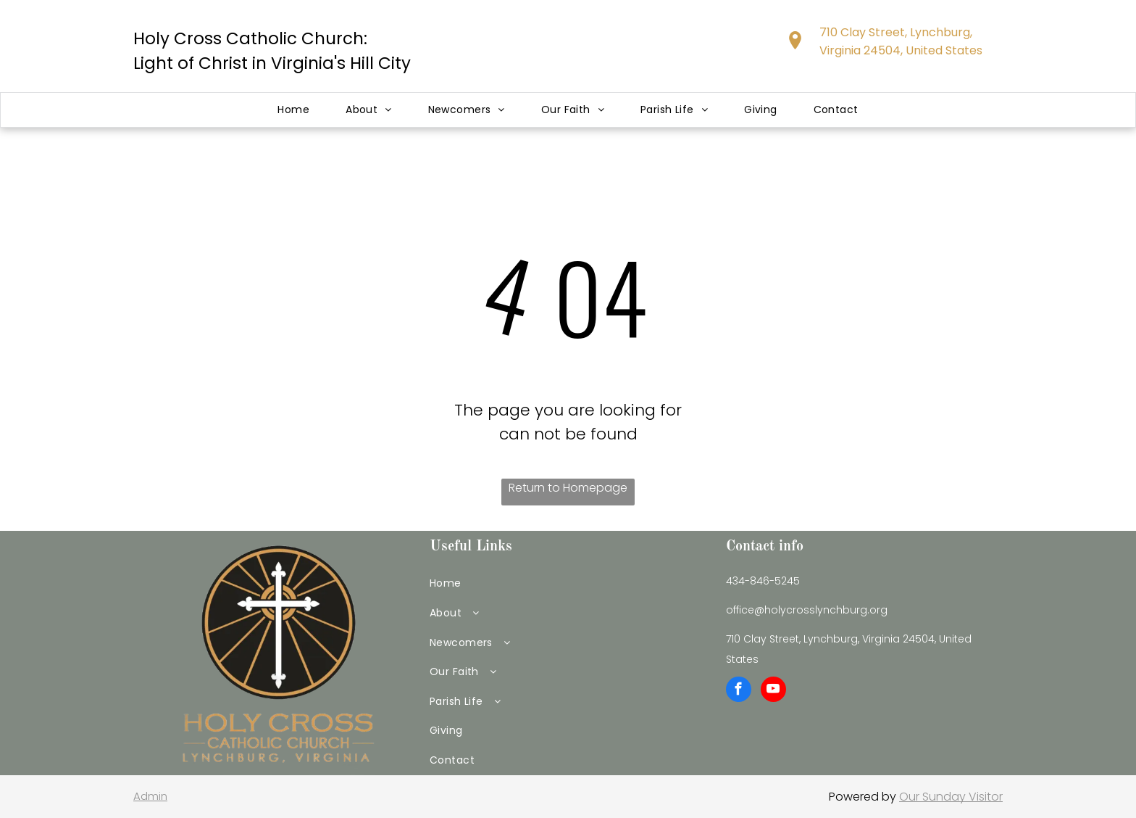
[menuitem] (293, 110)
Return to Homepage (568, 487)
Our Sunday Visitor (951, 796)
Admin (150, 795)
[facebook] (738, 691)
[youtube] (773, 691)
